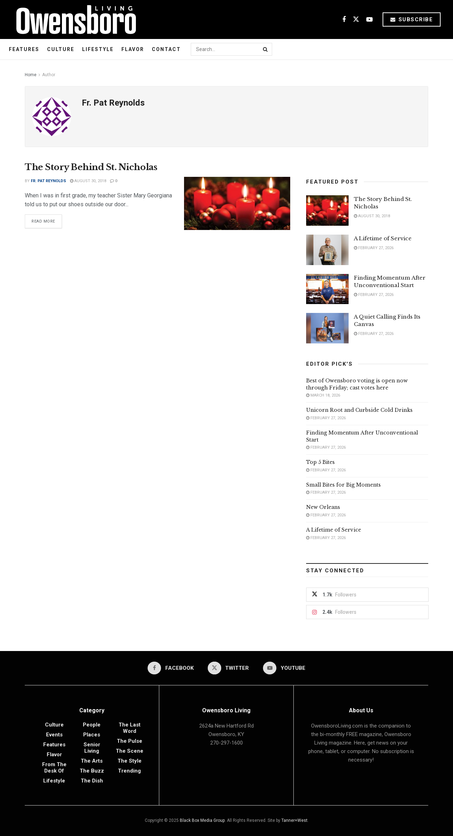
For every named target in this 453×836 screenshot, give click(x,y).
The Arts (92, 761)
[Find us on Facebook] (344, 19)
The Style (129, 761)
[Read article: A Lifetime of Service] (327, 250)
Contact (166, 49)
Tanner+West (294, 820)
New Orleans (323, 507)
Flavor (132, 49)
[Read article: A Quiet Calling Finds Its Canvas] (327, 328)
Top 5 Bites (320, 462)
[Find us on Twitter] (356, 19)
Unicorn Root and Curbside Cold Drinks (359, 410)
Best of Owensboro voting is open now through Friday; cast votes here (357, 384)
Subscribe (411, 19)
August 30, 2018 (88, 181)
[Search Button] (265, 49)
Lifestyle (98, 49)
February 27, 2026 (374, 248)
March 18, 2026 (323, 395)
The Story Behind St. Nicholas (91, 167)
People (92, 725)
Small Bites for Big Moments (343, 485)
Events (54, 734)
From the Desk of (54, 767)
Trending (129, 771)
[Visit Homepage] (73, 19)
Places (91, 734)
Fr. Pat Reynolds (48, 181)
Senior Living (92, 747)
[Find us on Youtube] (369, 19)
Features (24, 49)
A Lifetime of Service (383, 238)
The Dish (92, 781)
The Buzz (92, 771)
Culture (60, 49)
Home (30, 74)
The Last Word (130, 728)
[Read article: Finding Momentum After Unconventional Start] (327, 289)
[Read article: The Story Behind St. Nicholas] (237, 203)
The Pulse (129, 741)
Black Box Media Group (202, 820)
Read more (46, 220)
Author (48, 74)
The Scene (129, 751)
